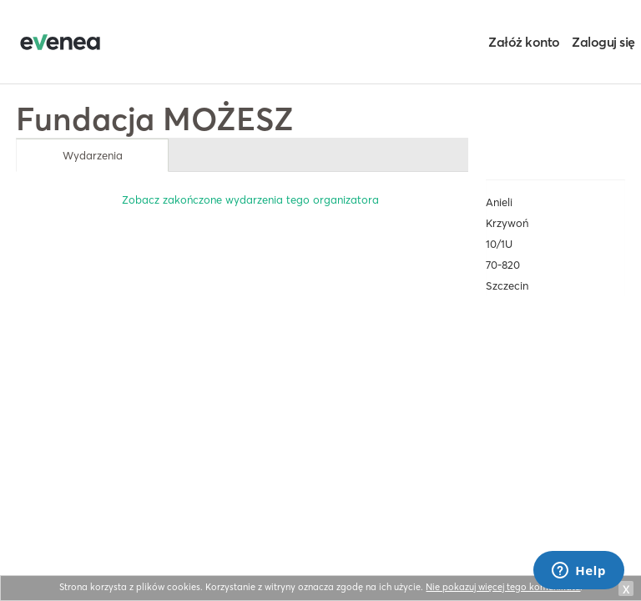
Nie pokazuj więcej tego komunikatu (503, 587)
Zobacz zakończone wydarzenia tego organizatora (250, 199)
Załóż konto (524, 41)
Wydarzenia (93, 155)
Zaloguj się (603, 41)
